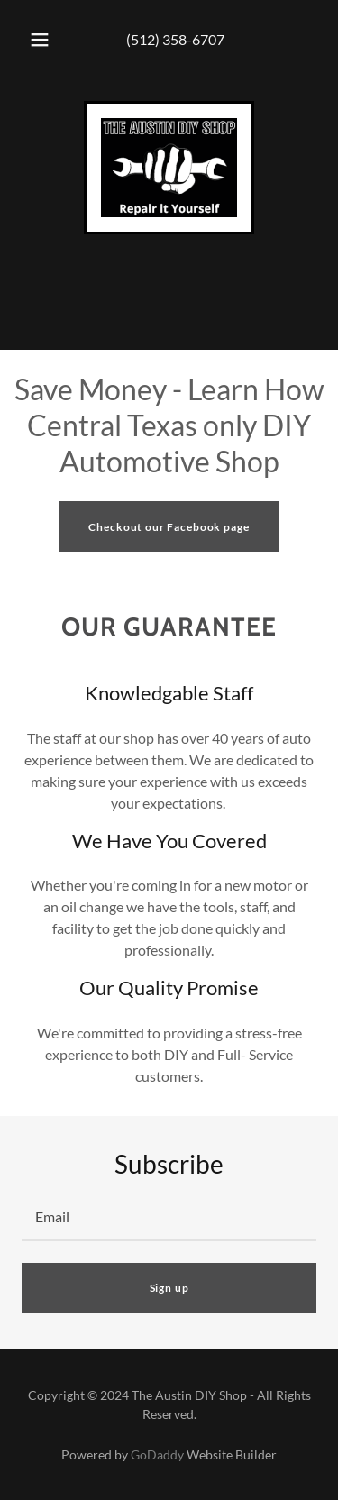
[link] (169, 167)
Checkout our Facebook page (168, 527)
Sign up (169, 1287)
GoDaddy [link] (157, 1454)
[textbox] (169, 1217)
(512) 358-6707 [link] (175, 39)
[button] (40, 40)
